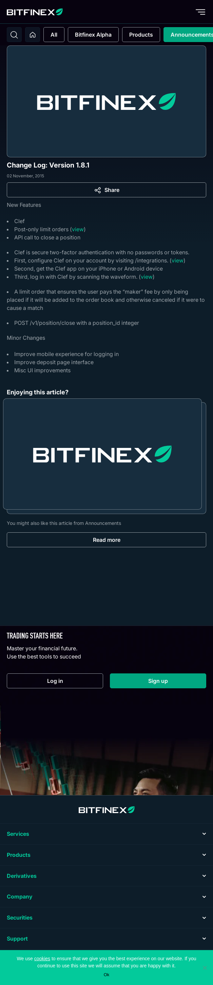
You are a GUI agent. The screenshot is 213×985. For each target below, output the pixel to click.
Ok (107, 974)
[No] (204, 967)
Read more (106, 539)
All (54, 34)
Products (141, 34)
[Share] (106, 189)
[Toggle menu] (200, 12)
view (78, 229)
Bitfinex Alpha (93, 34)
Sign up (177, 682)
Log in (75, 682)
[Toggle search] (14, 34)
